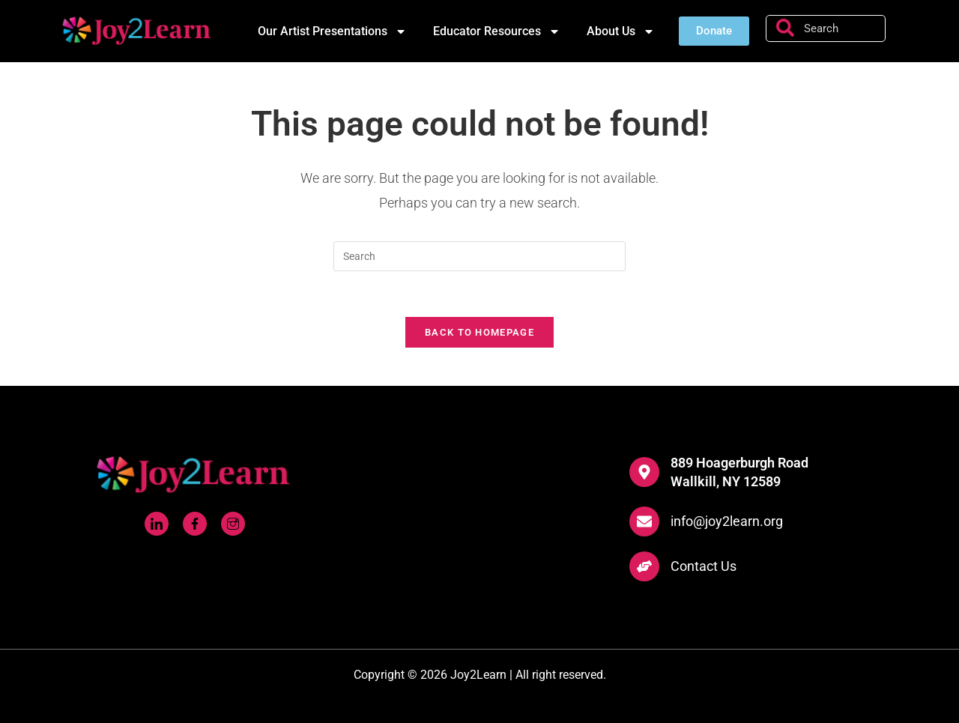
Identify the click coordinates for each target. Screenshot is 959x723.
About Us (621, 31)
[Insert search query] (479, 256)
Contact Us (703, 566)
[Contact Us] (644, 566)
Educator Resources (496, 31)
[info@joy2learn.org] (644, 521)
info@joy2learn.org (727, 521)
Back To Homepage (479, 332)
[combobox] (826, 28)
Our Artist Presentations (332, 31)
